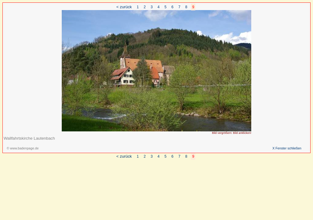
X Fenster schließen (286, 148)
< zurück (124, 7)
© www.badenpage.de (23, 148)
